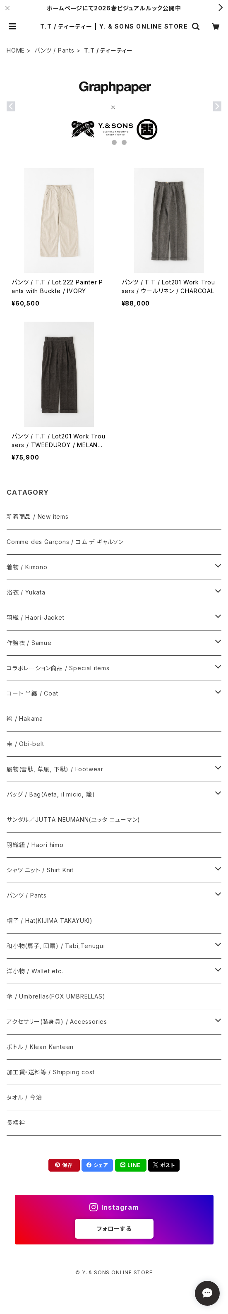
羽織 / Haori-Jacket (36, 617)
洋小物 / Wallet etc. (35, 971)
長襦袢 (16, 1122)
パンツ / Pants (54, 50)
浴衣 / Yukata (26, 592)
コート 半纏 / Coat (32, 693)
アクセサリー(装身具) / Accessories (57, 1021)
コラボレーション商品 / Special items (58, 667)
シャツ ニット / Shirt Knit (40, 870)
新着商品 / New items (38, 516)
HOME (16, 50)
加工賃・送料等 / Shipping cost (50, 1072)
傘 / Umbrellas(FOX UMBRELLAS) (56, 996)
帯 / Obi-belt (25, 743)
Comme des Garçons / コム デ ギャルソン (65, 541)
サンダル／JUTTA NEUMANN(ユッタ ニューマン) (73, 819)
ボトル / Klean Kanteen (40, 1046)
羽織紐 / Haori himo (35, 844)
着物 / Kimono (27, 566)
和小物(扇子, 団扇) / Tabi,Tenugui (56, 945)
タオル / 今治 (24, 1097)
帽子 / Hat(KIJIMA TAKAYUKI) (50, 920)
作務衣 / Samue (29, 642)
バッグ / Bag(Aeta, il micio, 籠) (51, 794)
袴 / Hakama (25, 718)
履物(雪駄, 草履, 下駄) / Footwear (55, 769)
